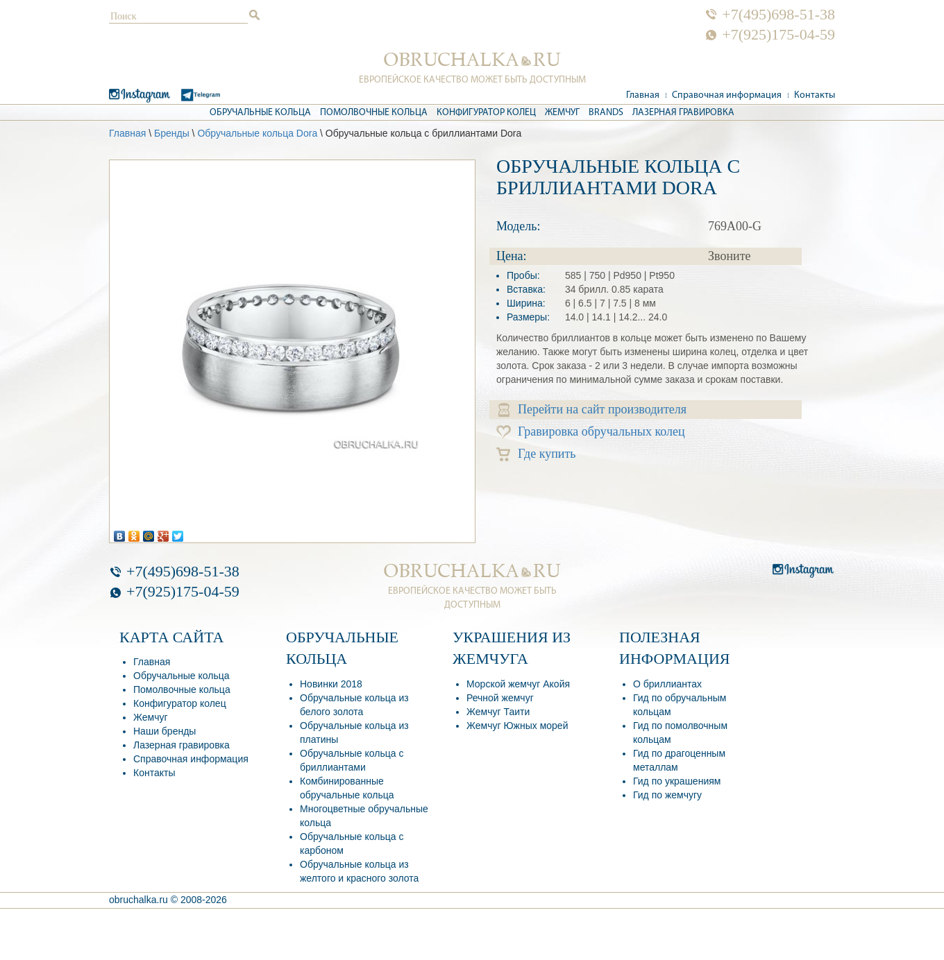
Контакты (814, 95)
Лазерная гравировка (683, 113)
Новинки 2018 (331, 683)
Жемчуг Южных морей (517, 725)
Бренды (171, 133)
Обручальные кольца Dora (257, 133)
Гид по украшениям (676, 781)
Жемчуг (562, 113)
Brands (606, 113)
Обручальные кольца (260, 113)
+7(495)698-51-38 (778, 14)
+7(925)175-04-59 (778, 34)
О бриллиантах (667, 683)
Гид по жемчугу (667, 794)
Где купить (536, 454)
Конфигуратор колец (486, 113)
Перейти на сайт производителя (592, 409)
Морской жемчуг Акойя (518, 683)
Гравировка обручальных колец (590, 431)
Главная (642, 95)
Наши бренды (164, 731)
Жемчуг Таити (498, 711)
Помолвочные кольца (374, 113)
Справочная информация (727, 95)
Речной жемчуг (500, 697)
